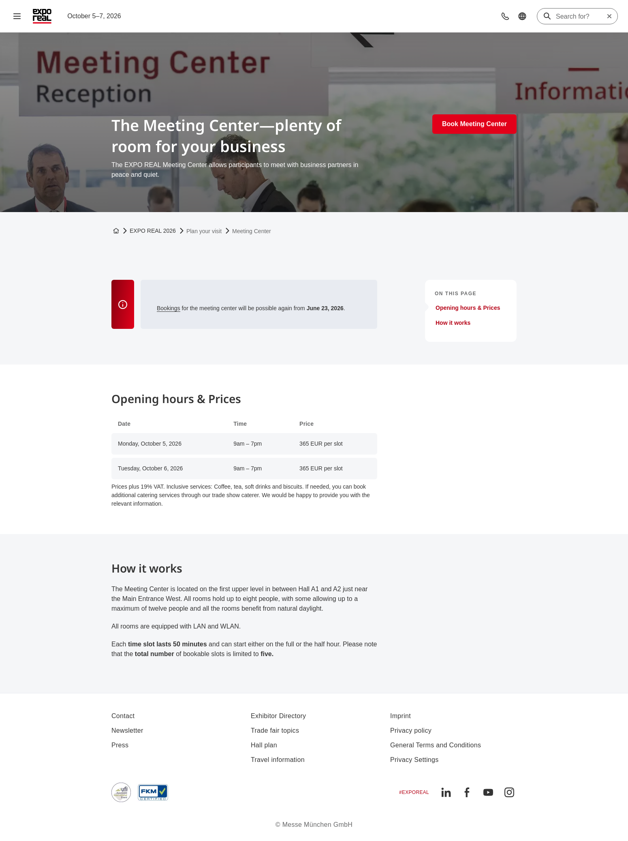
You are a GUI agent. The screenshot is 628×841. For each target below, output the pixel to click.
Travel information (278, 759)
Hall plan (264, 745)
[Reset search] (609, 16)
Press (119, 745)
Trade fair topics (275, 730)
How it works (453, 323)
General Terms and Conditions (435, 745)
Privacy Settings (414, 759)
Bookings (168, 308)
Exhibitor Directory (278, 715)
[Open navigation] (17, 16)
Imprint (400, 715)
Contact (123, 715)
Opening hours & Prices (468, 308)
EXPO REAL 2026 (153, 230)
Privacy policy (410, 730)
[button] (505, 16)
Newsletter (127, 730)
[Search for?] (581, 16)
